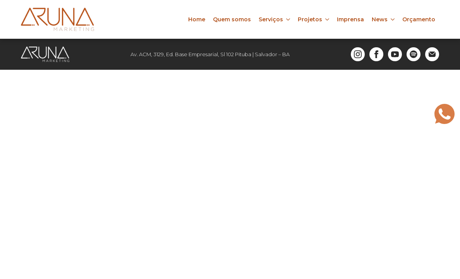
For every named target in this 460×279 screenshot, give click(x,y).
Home (196, 19)
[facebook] (376, 54)
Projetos (310, 19)
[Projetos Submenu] (327, 19)
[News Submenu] (393, 19)
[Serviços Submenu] (288, 19)
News (380, 19)
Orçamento (418, 19)
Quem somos (232, 19)
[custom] (414, 54)
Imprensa (350, 19)
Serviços (271, 19)
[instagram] (358, 54)
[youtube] (395, 54)
